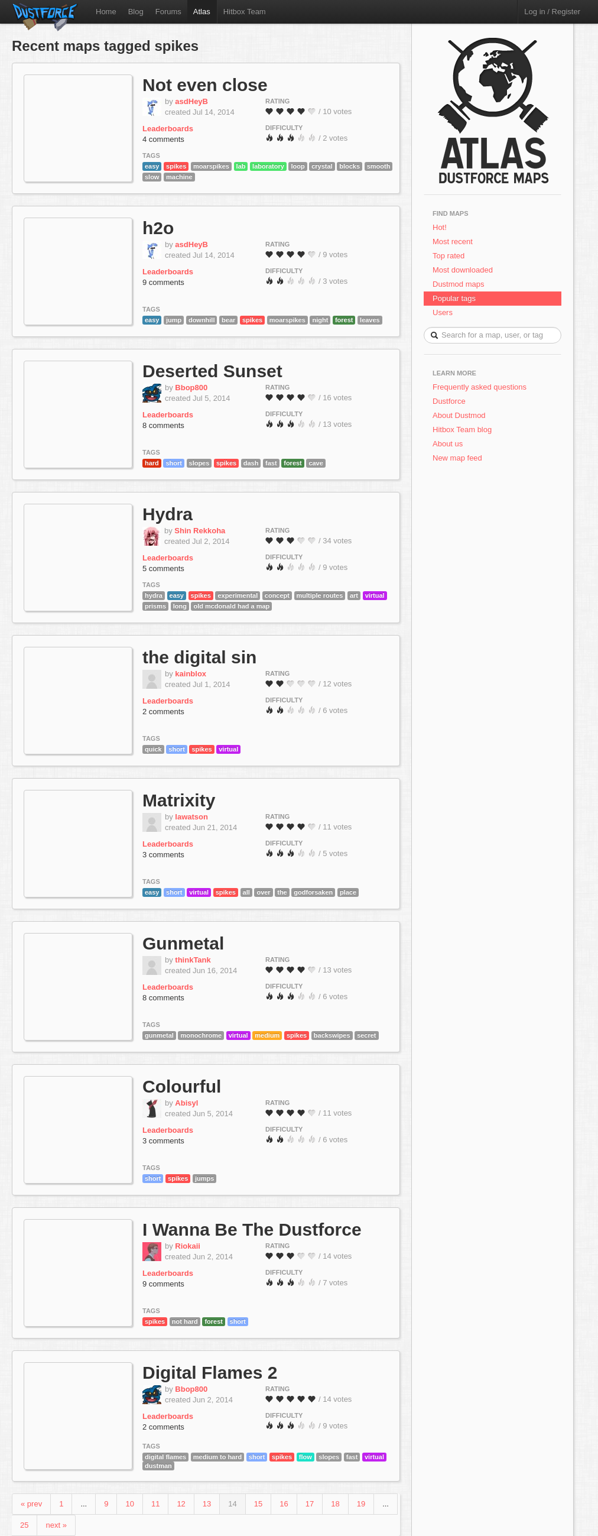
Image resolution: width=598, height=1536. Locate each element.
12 (181, 1503)
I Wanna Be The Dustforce (252, 1229)
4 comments (163, 139)
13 (207, 1503)
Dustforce (449, 401)
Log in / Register (552, 11)
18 (335, 1503)
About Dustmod (459, 415)
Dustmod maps (458, 284)
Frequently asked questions (479, 387)
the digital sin (199, 657)
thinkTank (192, 959)
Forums (168, 11)
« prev (31, 1503)
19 (361, 1503)
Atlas (201, 11)
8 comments (163, 425)
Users (443, 312)
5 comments (163, 568)
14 (232, 1503)
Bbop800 (191, 387)
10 (129, 1503)
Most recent (453, 241)
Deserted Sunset (212, 371)
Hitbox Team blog (462, 429)
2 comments (163, 711)
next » (56, 1525)
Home (106, 11)
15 (258, 1503)
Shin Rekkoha (199, 530)
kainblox (190, 673)
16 (284, 1503)
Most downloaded (463, 269)
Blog (136, 11)
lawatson (191, 816)
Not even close (205, 85)
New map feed (459, 457)
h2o (158, 228)
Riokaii (187, 1246)
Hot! (440, 227)
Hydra (167, 514)
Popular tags (454, 298)
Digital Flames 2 (209, 1372)
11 (155, 1503)
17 (310, 1503)
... (83, 1503)
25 (24, 1525)
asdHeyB (191, 101)
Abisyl (186, 1102)
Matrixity (178, 800)
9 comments (163, 282)
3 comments (163, 854)
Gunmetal (183, 943)
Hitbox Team (244, 11)
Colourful (181, 1086)
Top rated (448, 255)
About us (448, 443)
